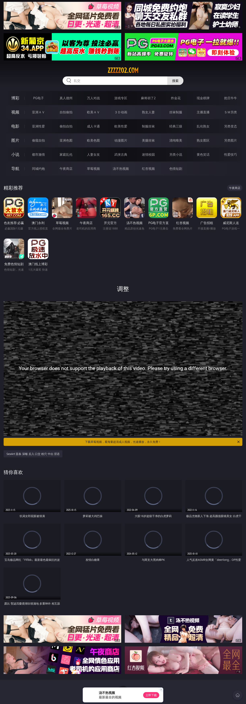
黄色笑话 (203, 154)
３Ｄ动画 (120, 112)
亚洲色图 (66, 140)
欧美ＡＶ (93, 112)
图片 (15, 140)
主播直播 (203, 112)
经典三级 (175, 126)
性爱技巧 (230, 154)
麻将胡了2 (148, 98)
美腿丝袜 (148, 140)
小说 (15, 154)
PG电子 (38, 98)
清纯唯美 (175, 140)
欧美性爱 (120, 126)
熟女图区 (203, 140)
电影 (15, 126)
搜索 (175, 80)
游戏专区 (120, 98)
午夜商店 (66, 168)
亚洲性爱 (38, 126)
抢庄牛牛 (230, 98)
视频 (15, 112)
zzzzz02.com (123, 70)
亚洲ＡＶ (38, 112)
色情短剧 (175, 168)
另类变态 (230, 126)
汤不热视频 (121, 168)
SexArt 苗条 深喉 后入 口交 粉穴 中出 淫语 (33, 454)
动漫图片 (120, 140)
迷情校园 (148, 154)
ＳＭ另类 (230, 112)
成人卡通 (93, 126)
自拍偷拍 (66, 112)
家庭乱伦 (66, 154)
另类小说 (175, 154)
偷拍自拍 (66, 126)
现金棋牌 (203, 98)
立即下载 (151, 695)
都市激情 (38, 154)
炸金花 (176, 98)
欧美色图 (93, 140)
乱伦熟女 (203, 126)
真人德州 (66, 98)
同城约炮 (38, 168)
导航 (15, 168)
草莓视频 (93, 168)
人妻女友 (93, 154)
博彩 (15, 98)
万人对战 (93, 98)
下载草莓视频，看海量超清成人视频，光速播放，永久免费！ (162, 441)
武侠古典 (120, 154)
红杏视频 (148, 168)
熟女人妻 (148, 112)
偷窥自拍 (38, 140)
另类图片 (230, 140)
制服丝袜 (148, 126)
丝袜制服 (175, 112)
